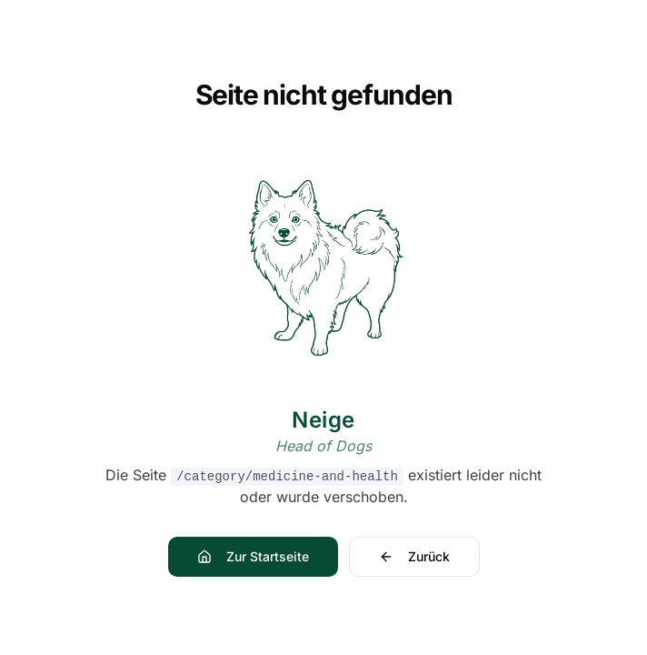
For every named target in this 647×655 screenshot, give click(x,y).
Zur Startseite (253, 556)
